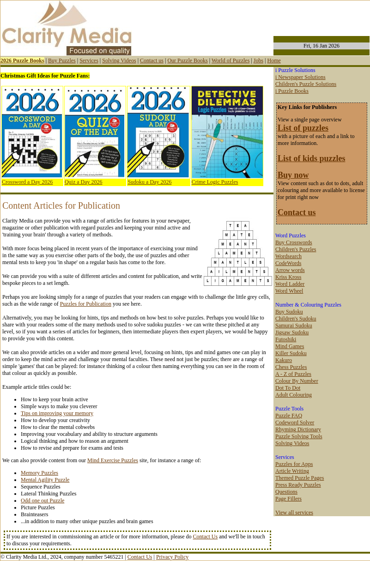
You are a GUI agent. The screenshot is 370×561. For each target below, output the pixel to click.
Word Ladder (289, 284)
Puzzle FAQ (288, 415)
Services (88, 60)
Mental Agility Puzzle (45, 480)
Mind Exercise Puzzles (112, 460)
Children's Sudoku (295, 318)
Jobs (258, 60)
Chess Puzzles (291, 367)
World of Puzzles (230, 60)
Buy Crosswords (293, 242)
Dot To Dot (287, 388)
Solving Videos (119, 60)
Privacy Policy (172, 557)
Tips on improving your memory (57, 413)
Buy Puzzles (62, 60)
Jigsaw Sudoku (292, 332)
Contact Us (205, 536)
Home (273, 60)
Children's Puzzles (295, 249)
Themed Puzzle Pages (299, 478)
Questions (286, 492)
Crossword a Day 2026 (27, 182)
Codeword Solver (294, 422)
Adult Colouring (293, 395)
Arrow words (290, 270)
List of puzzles (303, 128)
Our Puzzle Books (187, 60)
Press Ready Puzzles (298, 485)
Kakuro (283, 360)
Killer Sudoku (291, 353)
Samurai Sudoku (293, 325)
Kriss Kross (288, 277)
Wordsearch (288, 256)
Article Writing (292, 471)
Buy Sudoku (289, 311)
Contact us (152, 60)
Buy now (293, 175)
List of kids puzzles (312, 158)
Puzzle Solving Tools (298, 436)
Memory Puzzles (39, 473)
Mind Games (289, 346)
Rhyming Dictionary (298, 429)
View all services (294, 512)
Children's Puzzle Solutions (305, 84)
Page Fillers (288, 498)
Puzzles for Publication (85, 304)
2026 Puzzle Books (22, 60)
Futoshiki (285, 339)
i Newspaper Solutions (300, 77)
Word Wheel (289, 291)
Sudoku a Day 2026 (149, 182)
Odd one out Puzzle (42, 500)
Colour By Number (296, 381)
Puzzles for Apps (294, 464)
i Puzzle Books (292, 91)
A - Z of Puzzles (293, 374)
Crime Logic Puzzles (215, 182)
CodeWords (288, 263)
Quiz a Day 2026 (84, 182)
